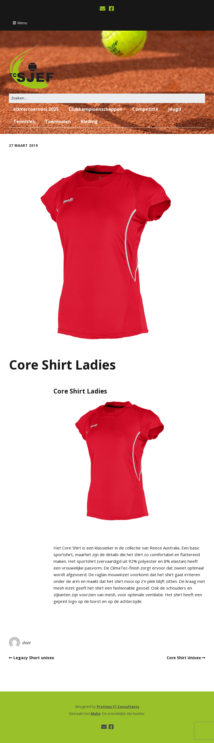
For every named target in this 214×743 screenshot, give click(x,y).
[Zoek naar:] (107, 98)
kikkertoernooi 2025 (36, 109)
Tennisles (24, 121)
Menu (22, 22)
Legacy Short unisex (33, 657)
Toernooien (58, 121)
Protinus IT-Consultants (118, 706)
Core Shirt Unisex (184, 657)
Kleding (89, 121)
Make (96, 713)
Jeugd (174, 109)
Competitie (145, 109)
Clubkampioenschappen (95, 109)
